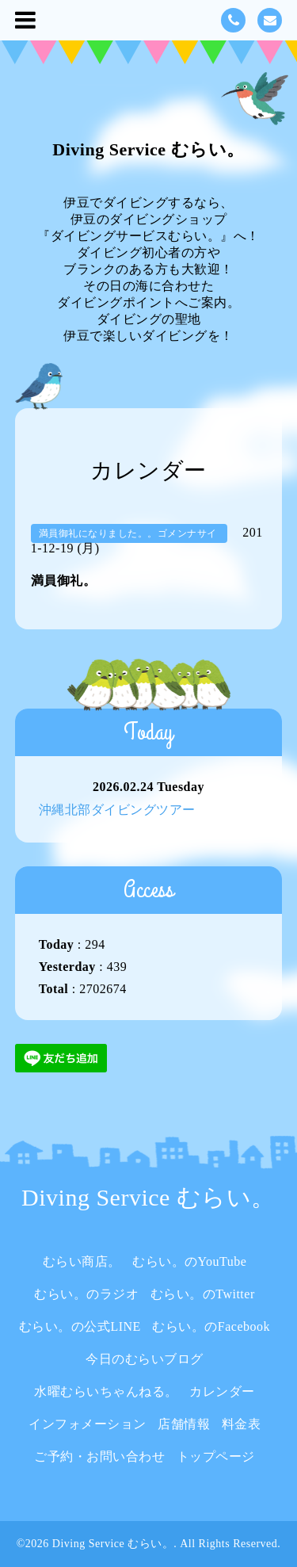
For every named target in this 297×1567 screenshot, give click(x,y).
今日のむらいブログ (145, 1359)
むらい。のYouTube (189, 1261)
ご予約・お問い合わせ (99, 1456)
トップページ (216, 1456)
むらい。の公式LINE (80, 1326)
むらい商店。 (82, 1261)
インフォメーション (88, 1424)
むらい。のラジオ (86, 1294)
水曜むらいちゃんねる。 (106, 1391)
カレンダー (222, 1391)
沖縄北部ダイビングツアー (117, 809)
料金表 (241, 1424)
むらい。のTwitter (202, 1294)
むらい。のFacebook (211, 1326)
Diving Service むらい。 (148, 149)
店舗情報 (184, 1424)
